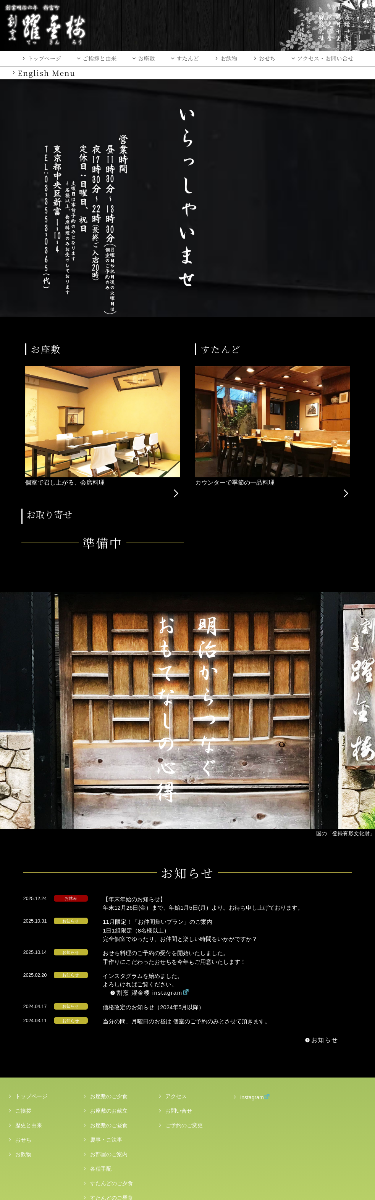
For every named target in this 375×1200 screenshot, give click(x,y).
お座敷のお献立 (109, 997)
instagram (247, 983)
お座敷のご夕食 (109, 982)
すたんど (187, 58)
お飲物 (229, 58)
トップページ (44, 58)
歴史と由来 (28, 1011)
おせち (267, 58)
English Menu (47, 72)
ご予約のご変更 (184, 1011)
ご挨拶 (23, 997)
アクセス (176, 982)
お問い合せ (178, 997)
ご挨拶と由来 (99, 58)
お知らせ (302, 926)
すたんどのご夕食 (111, 1069)
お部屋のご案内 (109, 1040)
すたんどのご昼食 (111, 1084)
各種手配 (101, 1055)
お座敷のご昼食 (109, 1011)
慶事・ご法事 (106, 1026)
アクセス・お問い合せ (325, 58)
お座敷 (146, 58)
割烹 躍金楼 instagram (168, 879)
